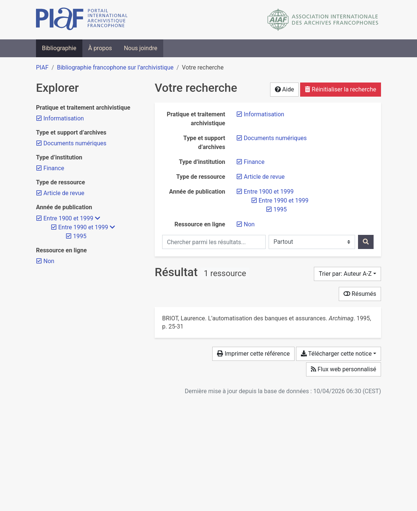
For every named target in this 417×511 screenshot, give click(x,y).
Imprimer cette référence (253, 353)
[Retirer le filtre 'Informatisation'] (264, 114)
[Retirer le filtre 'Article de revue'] (264, 176)
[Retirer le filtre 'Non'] (249, 224)
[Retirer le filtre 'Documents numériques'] (275, 138)
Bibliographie (59, 48)
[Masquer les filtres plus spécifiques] (98, 218)
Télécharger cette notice (336, 353)
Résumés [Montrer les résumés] (360, 293)
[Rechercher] (366, 242)
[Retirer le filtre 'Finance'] (254, 161)
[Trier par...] (347, 274)
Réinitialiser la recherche (340, 89)
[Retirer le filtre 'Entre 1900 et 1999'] (268, 191)
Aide (284, 89)
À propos (100, 48)
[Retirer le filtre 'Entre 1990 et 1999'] (283, 200)
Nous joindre (140, 48)
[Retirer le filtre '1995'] (280, 209)
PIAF (42, 67)
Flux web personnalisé (343, 369)
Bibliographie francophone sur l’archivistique (115, 67)
